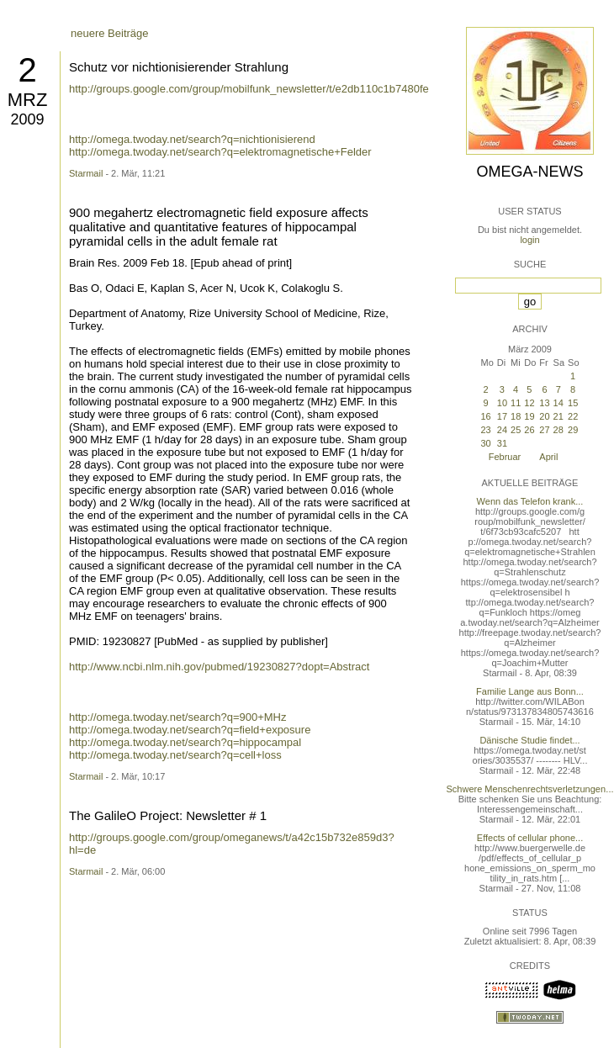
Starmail (86, 173)
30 (485, 443)
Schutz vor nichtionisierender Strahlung (178, 67)
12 (529, 403)
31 (502, 443)
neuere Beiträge (110, 33)
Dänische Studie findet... (529, 740)
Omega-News (529, 171)
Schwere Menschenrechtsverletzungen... (530, 789)
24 (502, 430)
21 (558, 416)
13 (544, 403)
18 (516, 416)
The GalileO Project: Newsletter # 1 (168, 815)
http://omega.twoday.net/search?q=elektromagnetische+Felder (220, 152)
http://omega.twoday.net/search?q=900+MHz (177, 717)
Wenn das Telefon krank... (530, 501)
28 (558, 430)
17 (502, 416)
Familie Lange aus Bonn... (530, 691)
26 (529, 430)
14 (558, 403)
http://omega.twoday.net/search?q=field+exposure (189, 729)
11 (516, 403)
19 (529, 416)
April (548, 457)
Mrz (28, 99)
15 (573, 403)
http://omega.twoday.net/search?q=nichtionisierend (192, 139)
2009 (27, 119)
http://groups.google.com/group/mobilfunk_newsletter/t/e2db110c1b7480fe (249, 88)
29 (573, 430)
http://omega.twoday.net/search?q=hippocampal (185, 742)
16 (485, 416)
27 (544, 430)
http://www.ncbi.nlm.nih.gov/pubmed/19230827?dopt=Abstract (219, 666)
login (529, 240)
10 (502, 403)
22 (573, 416)
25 (516, 430)
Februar (505, 457)
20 (544, 416)
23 (485, 430)
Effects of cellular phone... (530, 838)
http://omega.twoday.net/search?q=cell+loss (175, 755)
